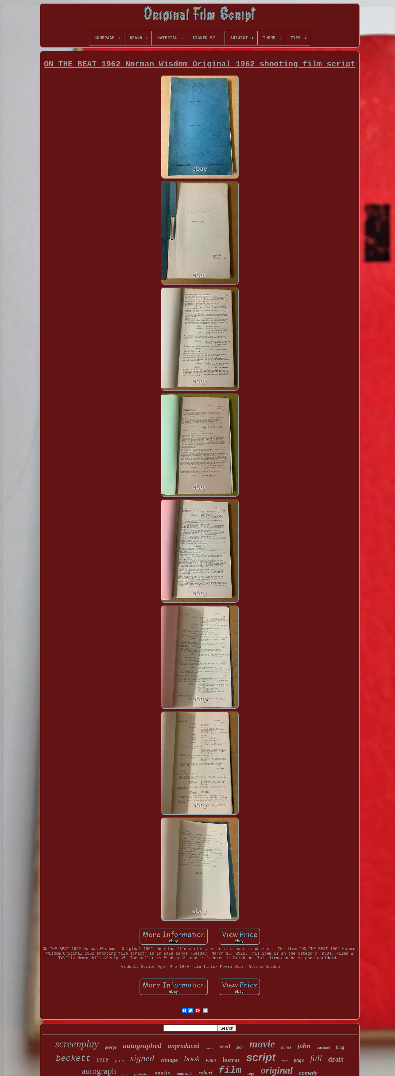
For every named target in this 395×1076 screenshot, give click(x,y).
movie (262, 1044)
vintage (169, 1060)
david (209, 1048)
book (192, 1058)
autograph (99, 1071)
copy (251, 1073)
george (111, 1047)
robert (205, 1073)
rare (103, 1059)
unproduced (184, 1046)
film (229, 1070)
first (284, 1061)
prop (119, 1060)
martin (162, 1072)
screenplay (77, 1044)
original (276, 1070)
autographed (142, 1046)
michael (323, 1047)
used (224, 1046)
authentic (185, 1073)
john (304, 1046)
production (141, 1074)
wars (211, 1060)
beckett (73, 1058)
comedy (308, 1073)
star (239, 1047)
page (299, 1060)
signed (142, 1058)
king (340, 1047)
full (316, 1058)
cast (125, 1074)
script (261, 1057)
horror (231, 1059)
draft (335, 1059)
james (286, 1047)
